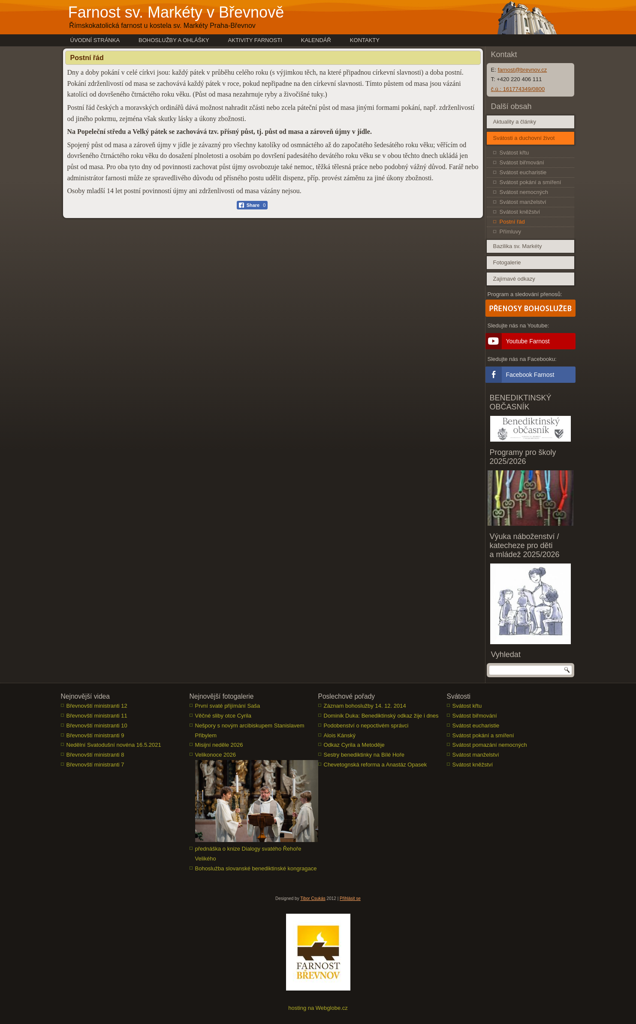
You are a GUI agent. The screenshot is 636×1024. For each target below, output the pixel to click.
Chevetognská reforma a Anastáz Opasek (375, 764)
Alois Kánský (340, 735)
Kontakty (365, 40)
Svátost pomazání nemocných (489, 745)
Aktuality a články (514, 121)
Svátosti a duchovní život (524, 138)
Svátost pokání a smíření (530, 182)
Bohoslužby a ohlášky (174, 40)
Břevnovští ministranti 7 (95, 764)
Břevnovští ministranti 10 (96, 725)
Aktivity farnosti (255, 40)
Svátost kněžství (520, 212)
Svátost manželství (523, 202)
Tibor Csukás (313, 898)
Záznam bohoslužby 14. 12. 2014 (365, 706)
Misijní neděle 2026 (219, 745)
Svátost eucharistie (523, 172)
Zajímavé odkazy (514, 279)
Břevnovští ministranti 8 (95, 754)
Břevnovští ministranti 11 (96, 715)
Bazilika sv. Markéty (517, 246)
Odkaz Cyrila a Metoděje (354, 745)
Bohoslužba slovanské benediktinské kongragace (256, 868)
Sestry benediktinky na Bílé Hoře (364, 754)
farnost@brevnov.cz (522, 70)
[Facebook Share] (252, 205)
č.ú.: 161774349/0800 (518, 89)
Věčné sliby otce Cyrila (223, 715)
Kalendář (316, 40)
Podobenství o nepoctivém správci (366, 725)
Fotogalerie (507, 262)
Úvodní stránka (95, 40)
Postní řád (512, 221)
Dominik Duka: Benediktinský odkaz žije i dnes (381, 715)
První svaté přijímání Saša (227, 706)
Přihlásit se (350, 898)
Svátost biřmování (522, 162)
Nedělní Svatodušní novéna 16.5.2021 (113, 745)
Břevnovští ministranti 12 (96, 706)
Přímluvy (510, 231)
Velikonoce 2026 (215, 754)
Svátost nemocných (524, 192)
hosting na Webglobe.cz (318, 1008)
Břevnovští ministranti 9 (95, 735)
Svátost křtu (514, 152)
